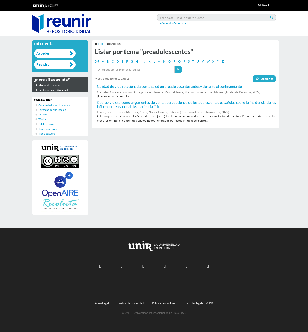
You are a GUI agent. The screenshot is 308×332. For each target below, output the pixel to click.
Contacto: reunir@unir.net (53, 89)
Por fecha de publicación (52, 109)
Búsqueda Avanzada (173, 23)
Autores (42, 114)
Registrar (43, 64)
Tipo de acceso (46, 133)
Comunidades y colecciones (54, 105)
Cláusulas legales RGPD (198, 303)
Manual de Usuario (49, 85)
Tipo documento (47, 128)
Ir (178, 69)
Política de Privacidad (130, 303)
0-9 (97, 61)
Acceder (43, 53)
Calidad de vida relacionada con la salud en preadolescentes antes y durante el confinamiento (169, 86)
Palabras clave (46, 124)
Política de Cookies (163, 303)
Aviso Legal (102, 303)
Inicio (100, 43)
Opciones (264, 79)
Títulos (42, 119)
